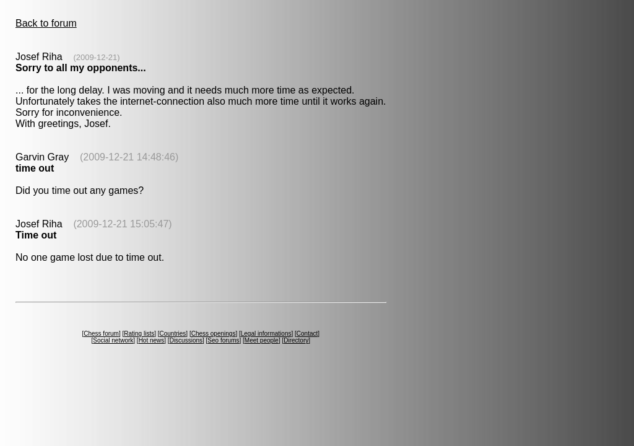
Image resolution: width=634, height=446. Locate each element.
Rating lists (139, 333)
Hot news (152, 340)
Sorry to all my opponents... (80, 68)
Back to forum (46, 23)
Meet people (262, 340)
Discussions (186, 340)
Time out (35, 235)
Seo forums (223, 340)
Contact (307, 333)
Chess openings (213, 333)
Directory (296, 340)
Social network (113, 340)
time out (34, 168)
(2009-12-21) (96, 57)
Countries (173, 333)
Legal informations (266, 333)
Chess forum (101, 333)
